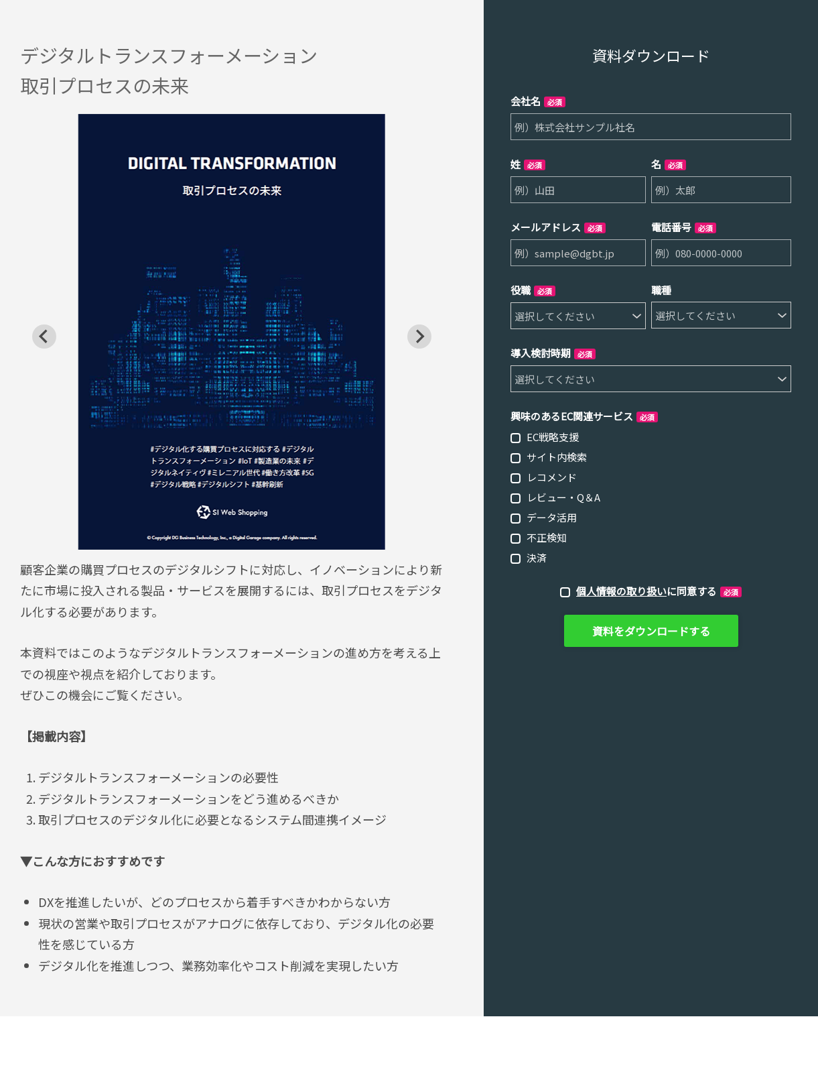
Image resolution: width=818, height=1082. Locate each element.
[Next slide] (419, 336)
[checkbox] (650, 496)
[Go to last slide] (44, 336)
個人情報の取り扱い (621, 591)
